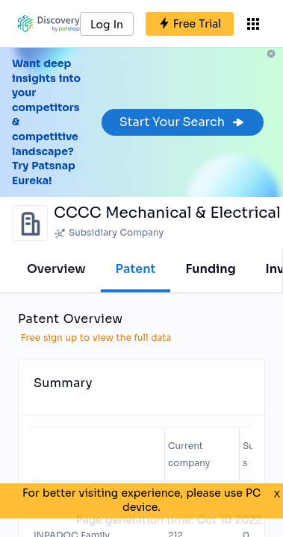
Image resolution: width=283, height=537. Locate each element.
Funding (210, 269)
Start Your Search (182, 122)
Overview (56, 269)
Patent (136, 269)
